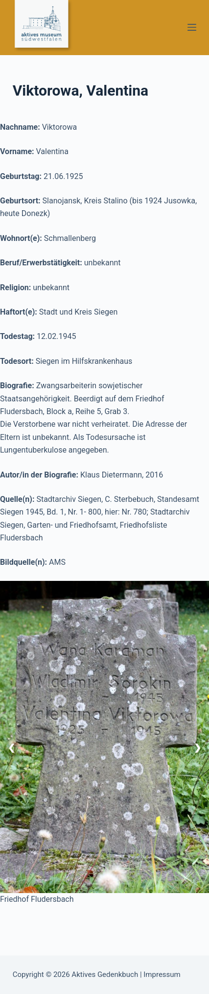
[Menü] (191, 27)
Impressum (161, 974)
